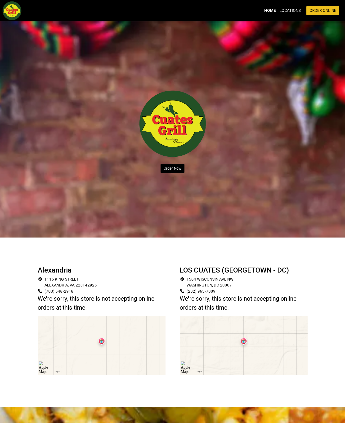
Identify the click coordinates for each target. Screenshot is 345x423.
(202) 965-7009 (201, 291)
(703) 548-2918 (59, 291)
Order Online (322, 10)
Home (270, 10)
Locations (290, 10)
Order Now (172, 168)
